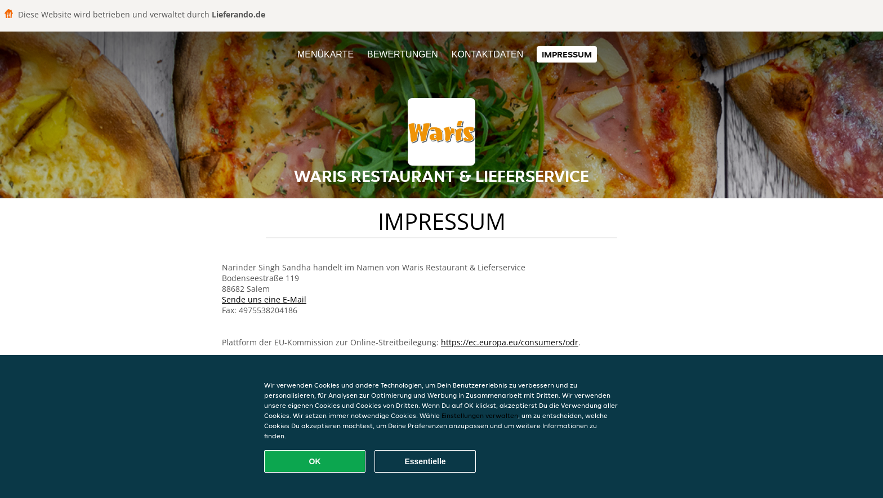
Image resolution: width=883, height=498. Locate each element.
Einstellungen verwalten (480, 415)
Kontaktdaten (487, 54)
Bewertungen (402, 54)
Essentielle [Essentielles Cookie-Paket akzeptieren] (424, 461)
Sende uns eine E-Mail (264, 299)
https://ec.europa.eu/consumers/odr (509, 342)
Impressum (567, 54)
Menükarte (325, 54)
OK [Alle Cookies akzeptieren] (315, 461)
